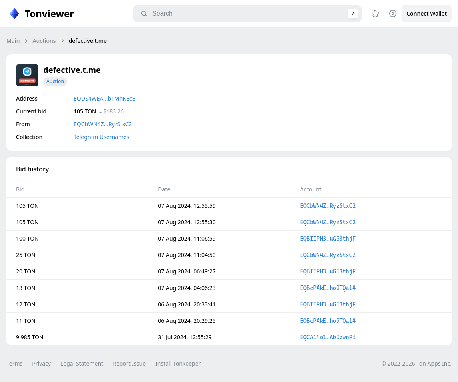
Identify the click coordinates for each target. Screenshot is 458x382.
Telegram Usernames (101, 137)
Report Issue (129, 363)
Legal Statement (81, 363)
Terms (14, 363)
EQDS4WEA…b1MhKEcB (105, 98)
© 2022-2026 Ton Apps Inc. (417, 363)
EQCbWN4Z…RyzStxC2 (103, 124)
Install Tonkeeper (178, 363)
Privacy (41, 363)
